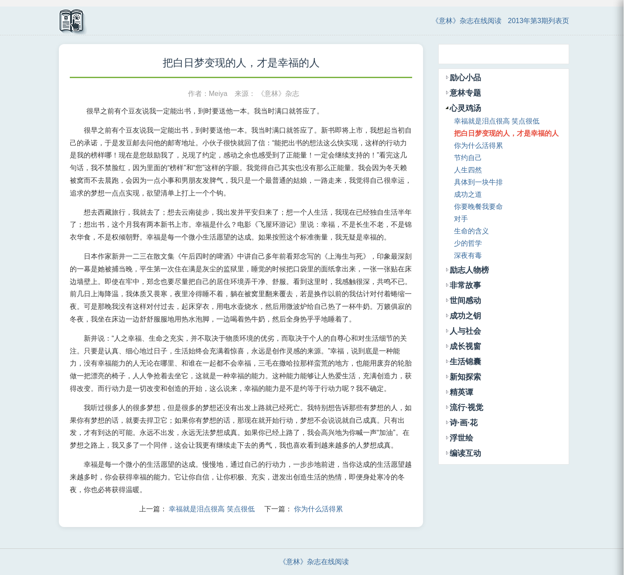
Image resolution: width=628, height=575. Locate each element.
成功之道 (468, 194)
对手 (461, 218)
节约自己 (468, 157)
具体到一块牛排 (478, 182)
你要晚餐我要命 (478, 206)
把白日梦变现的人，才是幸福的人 (506, 133)
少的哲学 (468, 243)
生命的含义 (471, 231)
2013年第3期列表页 (539, 20)
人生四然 (468, 170)
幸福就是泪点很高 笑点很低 (211, 509)
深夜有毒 (468, 255)
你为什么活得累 (318, 509)
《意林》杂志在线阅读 (467, 20)
